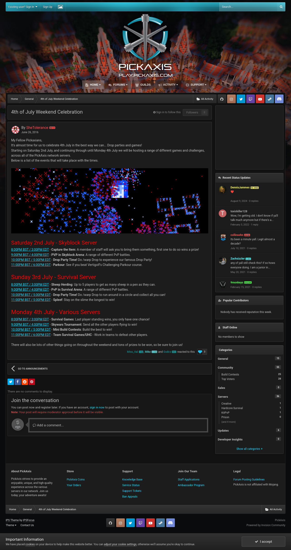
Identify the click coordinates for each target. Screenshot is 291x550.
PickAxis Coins (76, 479)
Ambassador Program (191, 485)
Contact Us (27, 525)
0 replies (253, 201)
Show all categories (249, 448)
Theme (11, 525)
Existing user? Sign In (22, 6)
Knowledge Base (132, 479)
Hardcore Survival (251, 408)
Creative (251, 403)
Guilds (145, 84)
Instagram (231, 99)
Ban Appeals (130, 496)
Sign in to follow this (168, 112)
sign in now (97, 407)
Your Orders (74, 485)
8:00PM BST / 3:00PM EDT (30, 249)
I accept (263, 542)
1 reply (254, 224)
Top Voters (251, 379)
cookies (30, 544)
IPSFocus (28, 520)
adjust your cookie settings (120, 544)
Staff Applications (188, 479)
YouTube (260, 99)
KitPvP (251, 412)
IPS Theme (12, 520)
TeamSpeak (279, 99)
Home (94, 84)
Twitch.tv (250, 99)
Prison (251, 417)
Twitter (241, 99)
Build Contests (251, 374)
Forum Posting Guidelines (249, 479)
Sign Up (47, 6)
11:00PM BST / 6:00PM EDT (31, 265)
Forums (120, 84)
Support (198, 84)
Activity (170, 84)
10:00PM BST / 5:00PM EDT (31, 260)
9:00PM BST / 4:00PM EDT (30, 255)
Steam (269, 99)
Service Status (131, 485)
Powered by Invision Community (265, 525)
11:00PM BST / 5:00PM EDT (31, 300)
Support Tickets (131, 490)
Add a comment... (48, 425)
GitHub (222, 99)
